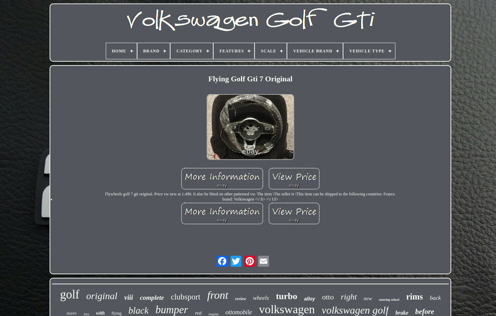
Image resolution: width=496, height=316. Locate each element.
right (349, 296)
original (101, 295)
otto (328, 297)
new (368, 298)
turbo (286, 296)
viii (128, 297)
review (240, 298)
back (435, 298)
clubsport (185, 297)
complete (152, 297)
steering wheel (389, 300)
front (217, 295)
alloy (309, 299)
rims (414, 296)
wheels (261, 298)
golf (69, 294)
